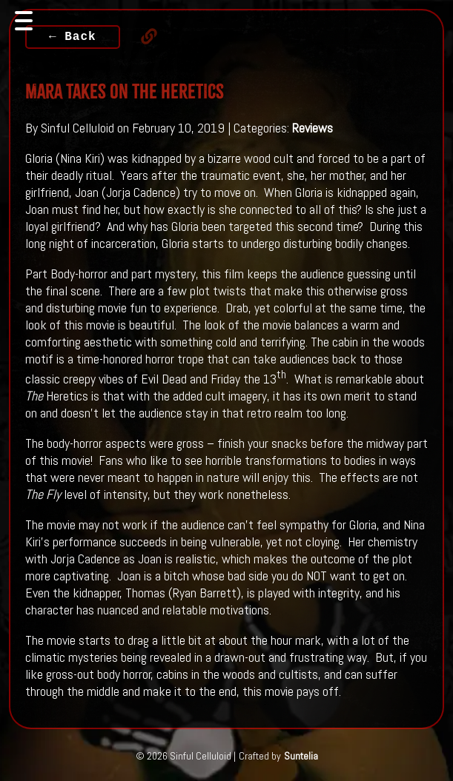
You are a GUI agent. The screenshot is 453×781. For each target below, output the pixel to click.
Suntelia (301, 755)
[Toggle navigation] (23, 20)
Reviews (312, 127)
